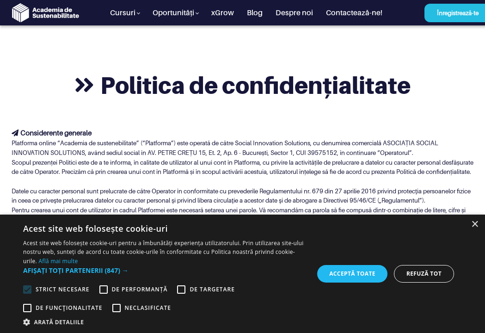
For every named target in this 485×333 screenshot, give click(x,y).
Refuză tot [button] (424, 274)
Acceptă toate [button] (352, 274)
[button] (164, 270)
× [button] (474, 224)
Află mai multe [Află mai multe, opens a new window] (58, 261)
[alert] (242, 274)
